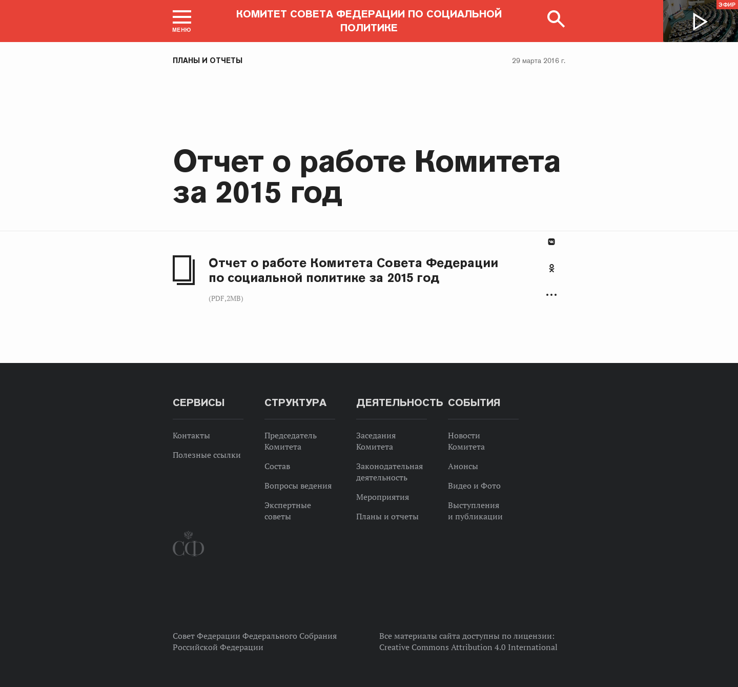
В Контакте (551, 241)
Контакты (191, 435)
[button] (181, 21)
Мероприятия (382, 497)
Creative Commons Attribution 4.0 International (468, 647)
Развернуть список (551, 295)
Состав (277, 466)
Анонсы (463, 466)
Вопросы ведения (298, 485)
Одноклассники (551, 268)
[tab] (551, 274)
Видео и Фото (474, 485)
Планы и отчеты (207, 60)
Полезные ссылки (207, 455)
